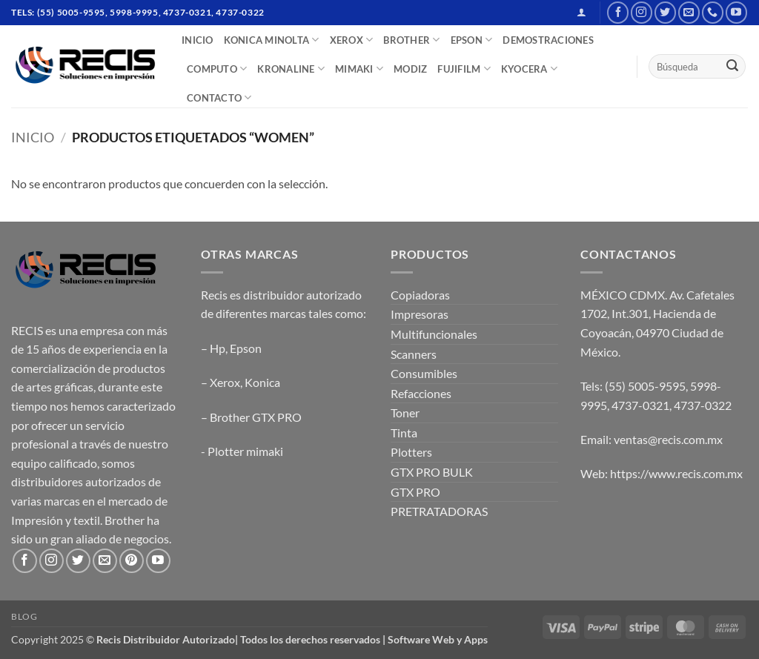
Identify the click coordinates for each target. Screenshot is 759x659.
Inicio (32, 137)
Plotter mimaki (245, 451)
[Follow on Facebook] (618, 12)
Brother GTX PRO (256, 417)
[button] (581, 12)
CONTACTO (219, 97)
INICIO (197, 40)
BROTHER (411, 40)
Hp (217, 348)
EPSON (472, 40)
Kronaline (291, 69)
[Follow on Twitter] (665, 12)
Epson (246, 348)
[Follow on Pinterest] (131, 561)
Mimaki (359, 69)
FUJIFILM (464, 69)
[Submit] (732, 66)
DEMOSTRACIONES (548, 40)
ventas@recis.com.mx (668, 439)
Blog (24, 616)
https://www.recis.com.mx (676, 473)
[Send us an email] (689, 12)
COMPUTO (217, 69)
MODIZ (410, 69)
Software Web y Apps (438, 639)
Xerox (225, 382)
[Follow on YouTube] (736, 12)
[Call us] (712, 12)
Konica (262, 382)
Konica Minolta (271, 40)
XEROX (352, 40)
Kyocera (529, 69)
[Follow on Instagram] (641, 12)
